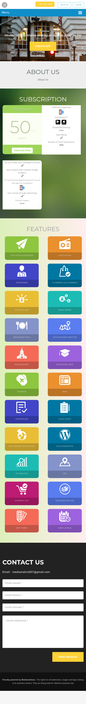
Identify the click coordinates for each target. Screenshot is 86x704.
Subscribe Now (16, 157)
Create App (45, 4)
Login (78, 5)
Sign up (64, 5)
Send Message (67, 669)
